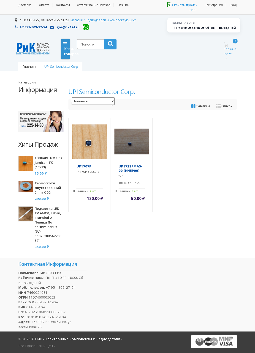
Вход (233, 5)
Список (224, 106)
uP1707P (83, 166)
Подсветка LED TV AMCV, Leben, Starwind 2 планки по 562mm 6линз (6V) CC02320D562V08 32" (48, 224)
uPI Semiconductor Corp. (61, 66)
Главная (28, 66)
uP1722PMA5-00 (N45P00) (130, 168)
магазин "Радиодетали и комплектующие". (104, 20)
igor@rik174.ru (64, 27)
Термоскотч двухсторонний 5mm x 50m (48, 187)
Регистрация (213, 5)
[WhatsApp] (86, 27)
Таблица (200, 106)
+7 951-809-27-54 (31, 27)
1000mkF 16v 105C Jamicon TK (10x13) (49, 162)
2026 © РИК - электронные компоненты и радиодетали (71, 339)
